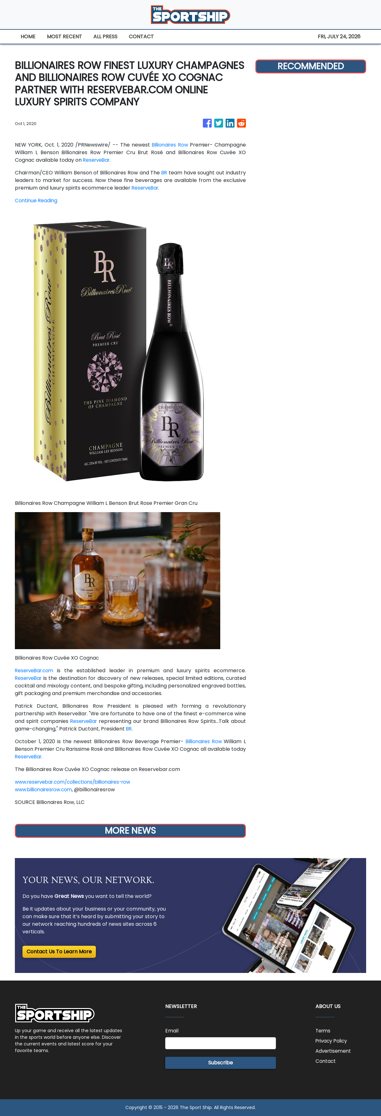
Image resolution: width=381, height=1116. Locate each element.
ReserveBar (97, 160)
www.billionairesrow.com (45, 789)
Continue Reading (37, 200)
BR (164, 172)
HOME (28, 36)
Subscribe (220, 1062)
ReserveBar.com (35, 670)
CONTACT (141, 36)
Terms (323, 1030)
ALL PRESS (105, 36)
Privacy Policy (332, 1040)
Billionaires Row (169, 144)
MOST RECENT (64, 36)
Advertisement (334, 1051)
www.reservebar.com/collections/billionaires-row (77, 782)
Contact (325, 1061)
